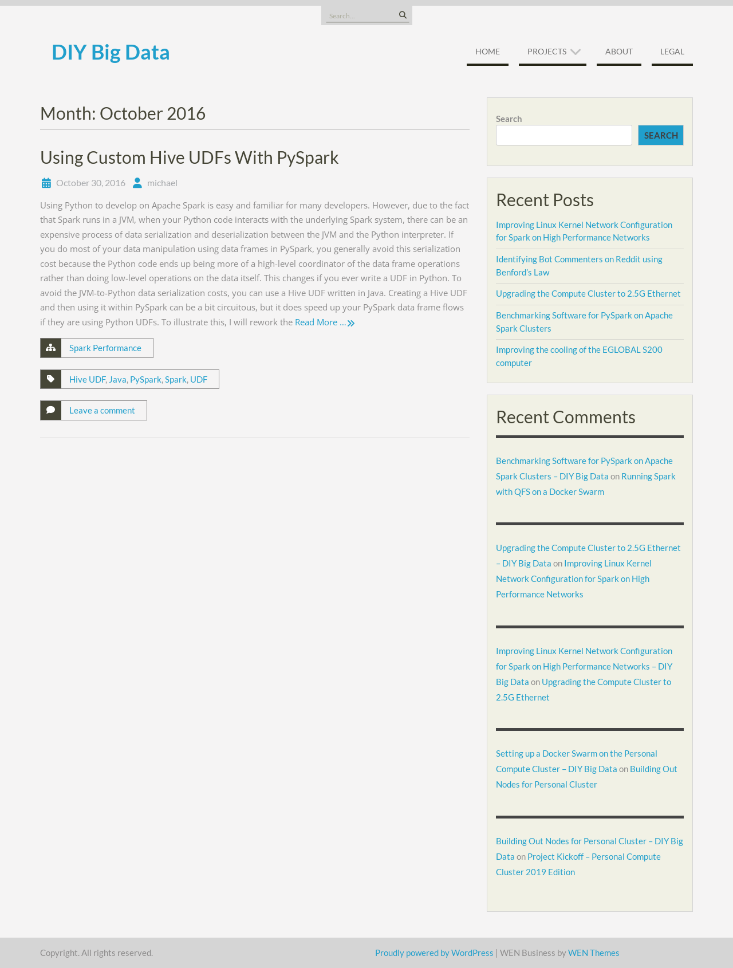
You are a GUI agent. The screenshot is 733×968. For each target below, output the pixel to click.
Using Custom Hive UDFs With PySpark (189, 157)
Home (487, 51)
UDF (198, 379)
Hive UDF (87, 379)
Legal (672, 51)
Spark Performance (105, 348)
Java (118, 379)
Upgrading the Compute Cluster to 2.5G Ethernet (588, 293)
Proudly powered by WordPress (434, 952)
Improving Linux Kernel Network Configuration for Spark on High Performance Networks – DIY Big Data (584, 666)
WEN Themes (594, 952)
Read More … (320, 322)
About (619, 51)
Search (509, 118)
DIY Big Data (111, 51)
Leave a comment (102, 410)
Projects (546, 51)
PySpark (145, 379)
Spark (176, 379)
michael (162, 182)
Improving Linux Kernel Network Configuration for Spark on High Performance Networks (574, 578)
